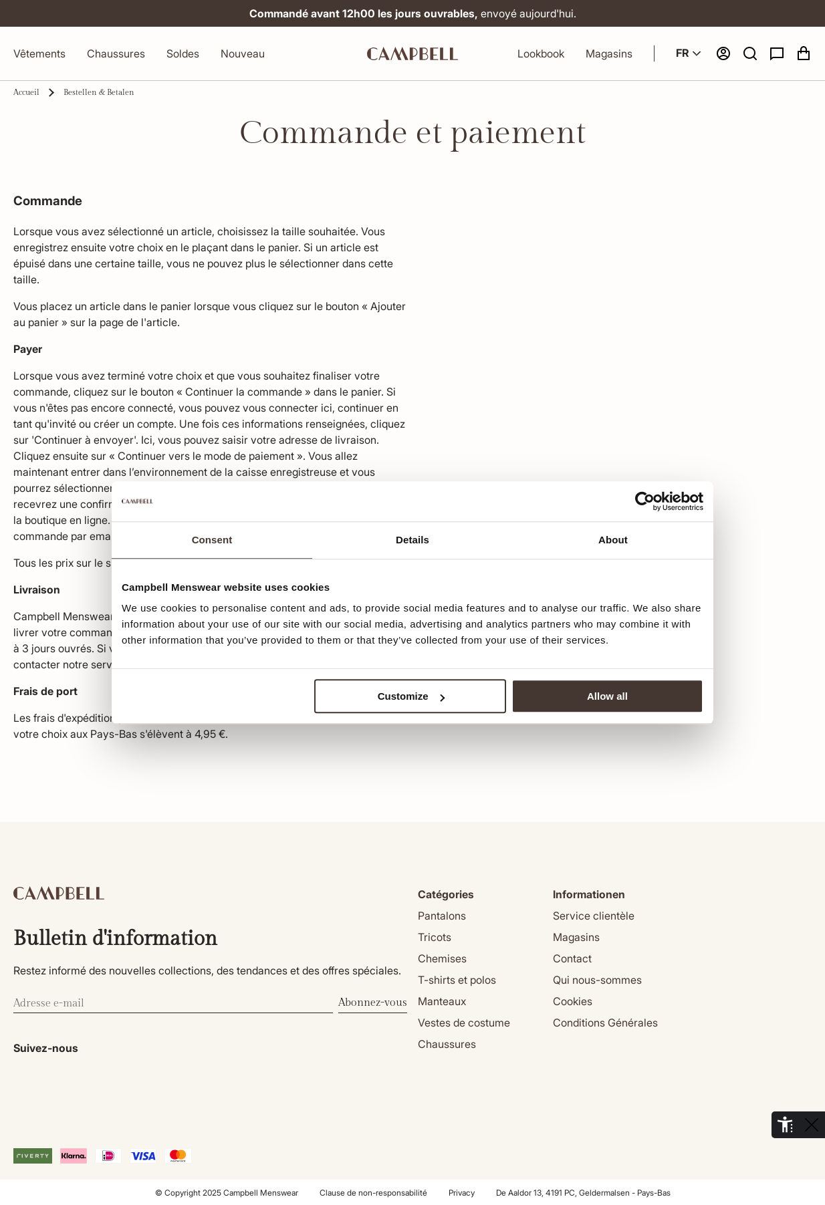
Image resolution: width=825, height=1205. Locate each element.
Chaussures (116, 53)
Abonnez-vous (372, 1002)
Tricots (434, 937)
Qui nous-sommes (597, 979)
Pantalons (442, 915)
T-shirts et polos (457, 979)
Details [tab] (412, 539)
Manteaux (442, 1001)
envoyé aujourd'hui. (448, 13)
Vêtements (39, 53)
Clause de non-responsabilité (373, 1193)
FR (690, 53)
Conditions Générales (605, 1022)
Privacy (462, 1193)
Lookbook (540, 53)
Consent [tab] (212, 539)
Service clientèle (593, 915)
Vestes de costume (464, 1022)
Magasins (609, 53)
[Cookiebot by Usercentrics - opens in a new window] (644, 501)
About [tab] (613, 539)
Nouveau (243, 53)
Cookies (572, 1001)
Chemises (442, 958)
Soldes (182, 53)
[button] (750, 53)
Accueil (26, 92)
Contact (572, 958)
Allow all (607, 696)
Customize (411, 696)
